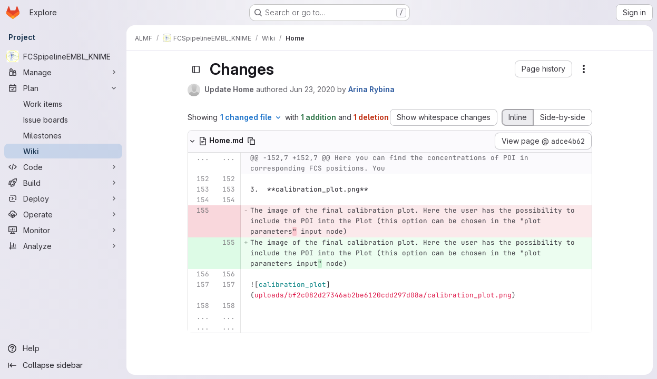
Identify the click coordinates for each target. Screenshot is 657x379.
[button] (543, 69)
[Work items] (63, 103)
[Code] (63, 166)
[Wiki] (63, 151)
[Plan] (63, 88)
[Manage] (63, 72)
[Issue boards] (63, 119)
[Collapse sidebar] (63, 365)
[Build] (63, 182)
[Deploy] (63, 198)
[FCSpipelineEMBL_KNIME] (63, 56)
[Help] (63, 348)
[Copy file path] (251, 141)
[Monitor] (63, 230)
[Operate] (63, 214)
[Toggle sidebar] (196, 69)
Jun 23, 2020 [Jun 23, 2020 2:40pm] (312, 89)
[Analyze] (63, 245)
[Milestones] (63, 135)
